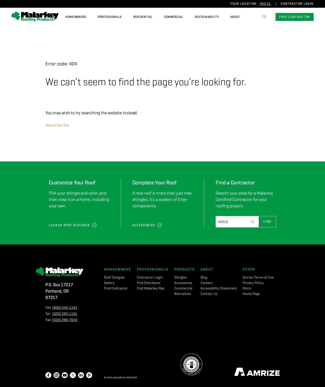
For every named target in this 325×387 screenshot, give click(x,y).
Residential (143, 17)
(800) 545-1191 (64, 307)
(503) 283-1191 (64, 314)
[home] (35, 17)
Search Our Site (57, 125)
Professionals (110, 17)
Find (267, 222)
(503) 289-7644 (64, 320)
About (235, 17)
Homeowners (75, 17)
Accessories (143, 225)
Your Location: (244, 4)
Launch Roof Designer (69, 225)
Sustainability (207, 17)
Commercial (173, 17)
